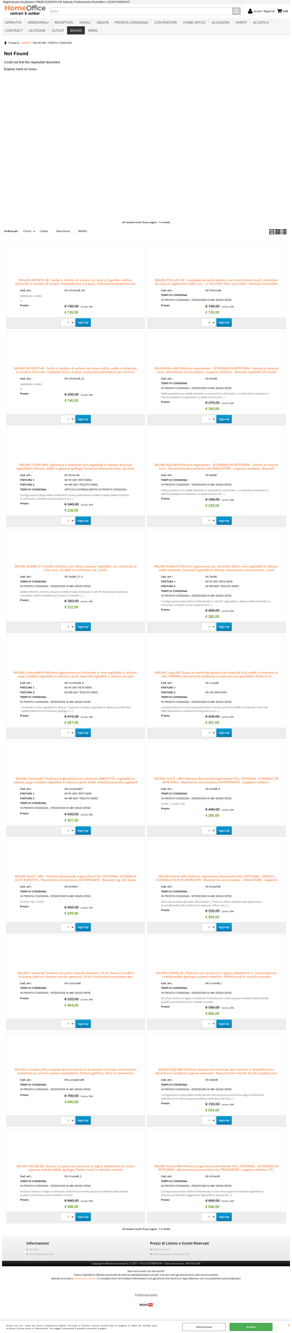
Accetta (251, 1327)
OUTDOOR (37, 33)
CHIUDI (288, 1325)
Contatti (34, 1253)
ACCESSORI (219, 23)
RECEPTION (63, 23)
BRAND (75, 33)
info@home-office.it (85, 1282)
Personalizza (204, 1327)
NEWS (92, 33)
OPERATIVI (13, 23)
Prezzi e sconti (161, 1253)
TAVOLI (84, 23)
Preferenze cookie (146, 1299)
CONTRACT (14, 33)
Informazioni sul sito (41, 1258)
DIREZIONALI (38, 23)
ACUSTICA (259, 23)
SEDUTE (102, 23)
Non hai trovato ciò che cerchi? (171, 1258)
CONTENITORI (165, 23)
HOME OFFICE (193, 23)
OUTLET (57, 33)
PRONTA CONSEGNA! (131, 23)
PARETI (239, 23)
